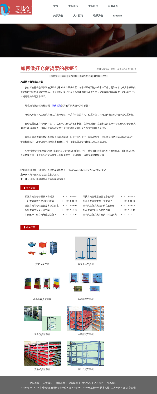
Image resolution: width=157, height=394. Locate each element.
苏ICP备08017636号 (79, 387)
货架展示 (73, 6)
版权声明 (94, 387)
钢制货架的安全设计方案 (37, 210)
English (117, 15)
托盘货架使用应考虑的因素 (96, 210)
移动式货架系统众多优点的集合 (98, 205)
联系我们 (98, 15)
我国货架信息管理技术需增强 (39, 196)
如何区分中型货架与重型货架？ (40, 214)
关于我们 (58, 15)
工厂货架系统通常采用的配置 (39, 201)
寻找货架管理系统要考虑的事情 (98, 196)
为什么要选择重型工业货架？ (97, 201)
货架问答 (132, 69)
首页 (55, 6)
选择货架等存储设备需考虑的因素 (41, 205)
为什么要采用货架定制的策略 (44, 174)
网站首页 (34, 382)
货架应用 (93, 6)
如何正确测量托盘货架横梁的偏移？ (47, 179)
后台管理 (130, 387)
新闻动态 (113, 6)
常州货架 (56, 105)
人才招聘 (78, 15)
